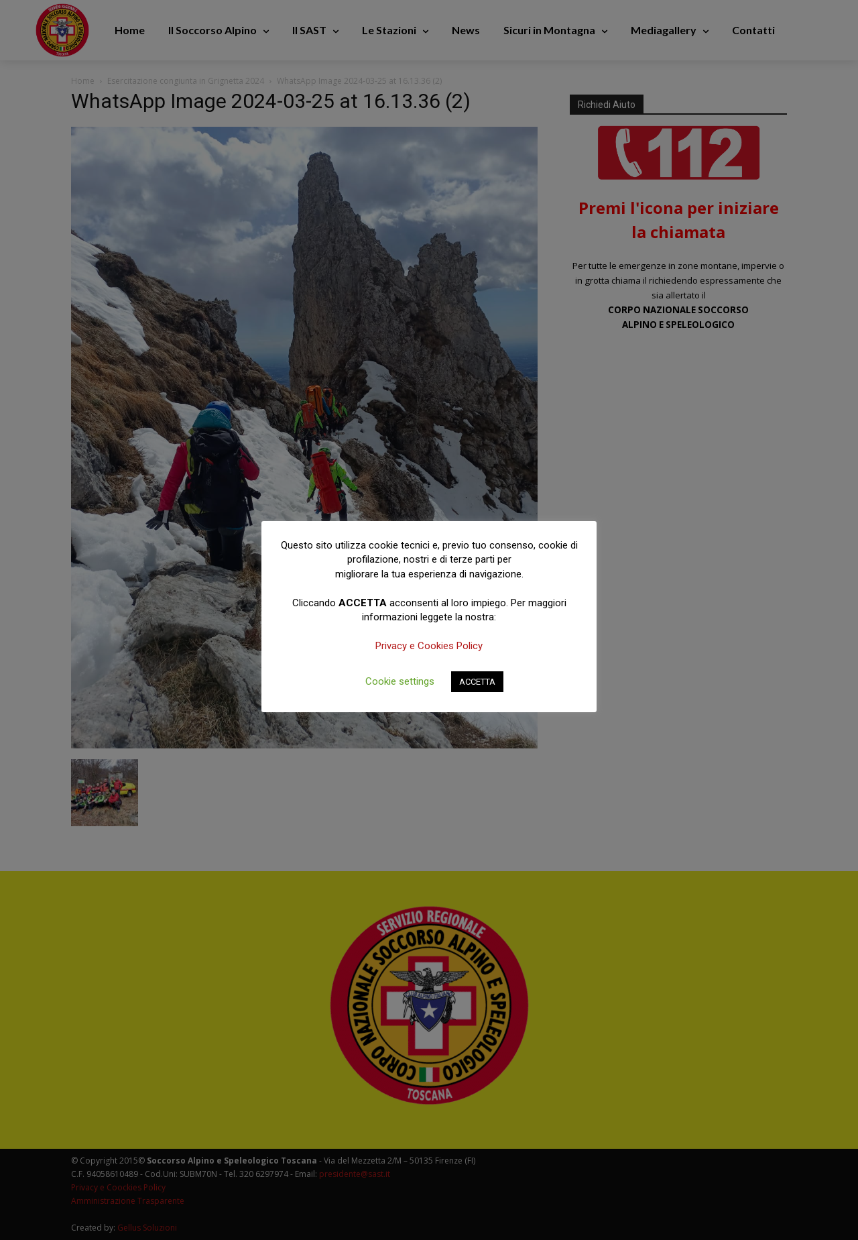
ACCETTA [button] (477, 682)
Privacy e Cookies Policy (429, 646)
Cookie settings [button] (399, 681)
